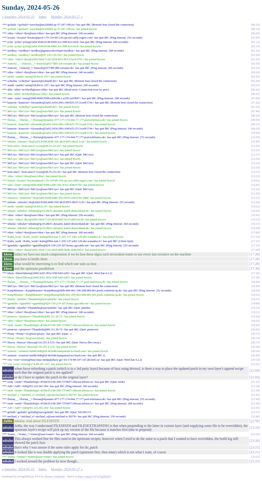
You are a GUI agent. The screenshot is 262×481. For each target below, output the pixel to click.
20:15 (255, 342)
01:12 (255, 42)
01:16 (255, 50)
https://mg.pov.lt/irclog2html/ (94, 476)
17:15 (255, 241)
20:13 (255, 333)
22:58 (254, 421)
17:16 (255, 245)
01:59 (255, 67)
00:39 (255, 33)
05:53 (255, 85)
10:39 (255, 137)
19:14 (255, 307)
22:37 (255, 412)
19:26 (255, 316)
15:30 (255, 193)
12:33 (255, 167)
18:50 (255, 290)
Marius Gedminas (55, 476)
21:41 (255, 394)
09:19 (255, 128)
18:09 (255, 281)
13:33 (255, 176)
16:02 (255, 210)
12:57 (255, 171)
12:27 (255, 154)
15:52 (255, 197)
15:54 (255, 202)
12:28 (255, 158)
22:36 (255, 407)
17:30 (254, 268)
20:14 (255, 338)
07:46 (255, 111)
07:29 (255, 106)
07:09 (255, 98)
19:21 (255, 312)
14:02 (255, 180)
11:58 (255, 145)
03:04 (255, 72)
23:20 (255, 434)
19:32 (255, 320)
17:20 (255, 249)
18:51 (255, 294)
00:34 (255, 29)
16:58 (255, 228)
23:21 (254, 447)
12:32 (255, 163)
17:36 (255, 273)
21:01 (255, 364)
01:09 (255, 37)
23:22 (255, 456)
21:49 (255, 399)
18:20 (255, 286)
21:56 (255, 403)
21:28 (255, 386)
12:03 (255, 150)
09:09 (255, 119)
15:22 (255, 189)
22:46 (255, 416)
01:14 (255, 46)
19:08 (255, 303)
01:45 (255, 59)
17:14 (255, 236)
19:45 (255, 325)
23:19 (254, 427)
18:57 (255, 299)
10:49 (255, 141)
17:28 (254, 254)
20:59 (255, 359)
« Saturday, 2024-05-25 (18, 17)
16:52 (255, 219)
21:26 (255, 381)
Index (43, 17)
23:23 (254, 461)
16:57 (255, 223)
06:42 (255, 89)
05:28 (255, 80)
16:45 (255, 215)
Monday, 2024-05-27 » (67, 17)
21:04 (254, 370)
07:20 (255, 102)
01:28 (255, 54)
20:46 (255, 355)
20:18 (255, 346)
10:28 (255, 132)
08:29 (255, 115)
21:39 (255, 390)
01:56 (255, 63)
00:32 (255, 24)
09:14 (255, 124)
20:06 (255, 329)
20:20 (255, 351)
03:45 (255, 76)
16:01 (255, 206)
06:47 (255, 93)
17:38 (255, 277)
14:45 (255, 184)
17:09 (255, 232)
